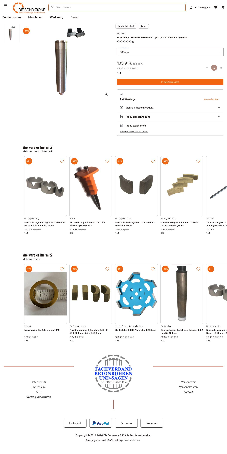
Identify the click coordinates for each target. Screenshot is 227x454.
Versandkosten (188, 387)
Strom (74, 17)
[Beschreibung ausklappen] (170, 116)
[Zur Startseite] (28, 14)
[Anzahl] (214, 68)
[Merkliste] (215, 7)
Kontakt (188, 392)
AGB (38, 392)
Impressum (39, 387)
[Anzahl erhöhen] (221, 67)
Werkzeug (56, 17)
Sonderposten (11, 17)
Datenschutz (38, 382)
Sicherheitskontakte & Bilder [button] (134, 131)
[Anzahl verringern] (207, 67)
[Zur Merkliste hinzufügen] (62, 161)
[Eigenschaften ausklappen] (170, 107)
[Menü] (5, 5)
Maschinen (35, 17)
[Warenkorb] (223, 8)
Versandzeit (188, 382)
